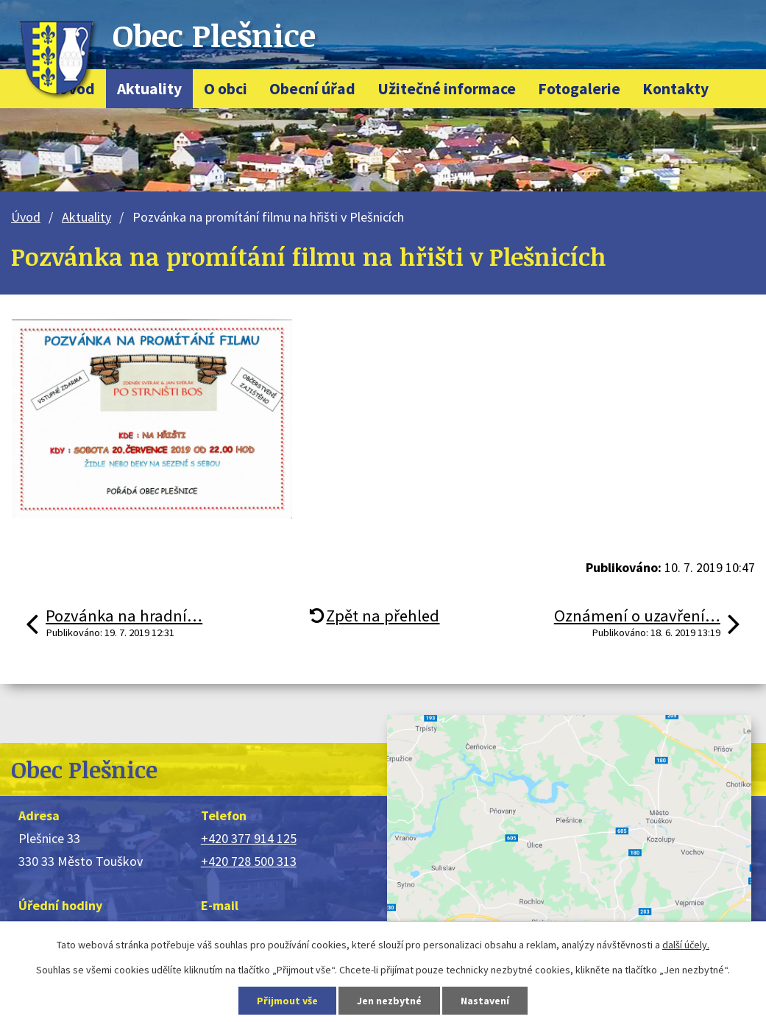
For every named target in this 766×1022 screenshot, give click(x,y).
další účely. (685, 944)
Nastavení (485, 1000)
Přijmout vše (287, 1000)
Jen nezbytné (389, 1000)
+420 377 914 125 (249, 838)
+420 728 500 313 (249, 861)
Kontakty (675, 89)
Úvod (25, 216)
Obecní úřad (312, 89)
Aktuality (149, 89)
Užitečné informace (446, 89)
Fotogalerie (579, 89)
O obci (225, 89)
